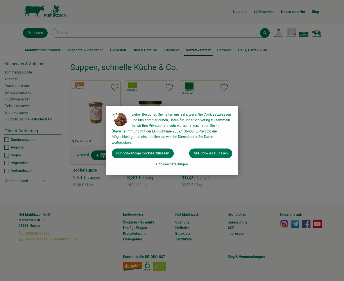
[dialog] (172, 140)
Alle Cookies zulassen (211, 153)
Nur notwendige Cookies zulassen (142, 153)
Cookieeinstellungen (172, 164)
